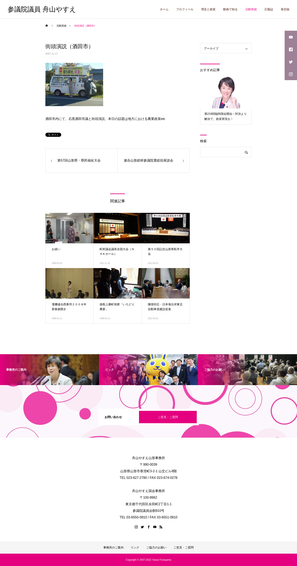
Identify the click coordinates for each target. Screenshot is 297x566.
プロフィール (184, 9)
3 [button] (230, 104)
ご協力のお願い (156, 547)
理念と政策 (208, 9)
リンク (135, 547)
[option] (226, 100)
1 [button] (222, 104)
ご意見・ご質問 (168, 417)
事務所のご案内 (113, 547)
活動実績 (251, 9)
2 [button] (226, 104)
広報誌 (268, 9)
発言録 (285, 9)
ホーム (164, 9)
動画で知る (230, 9)
